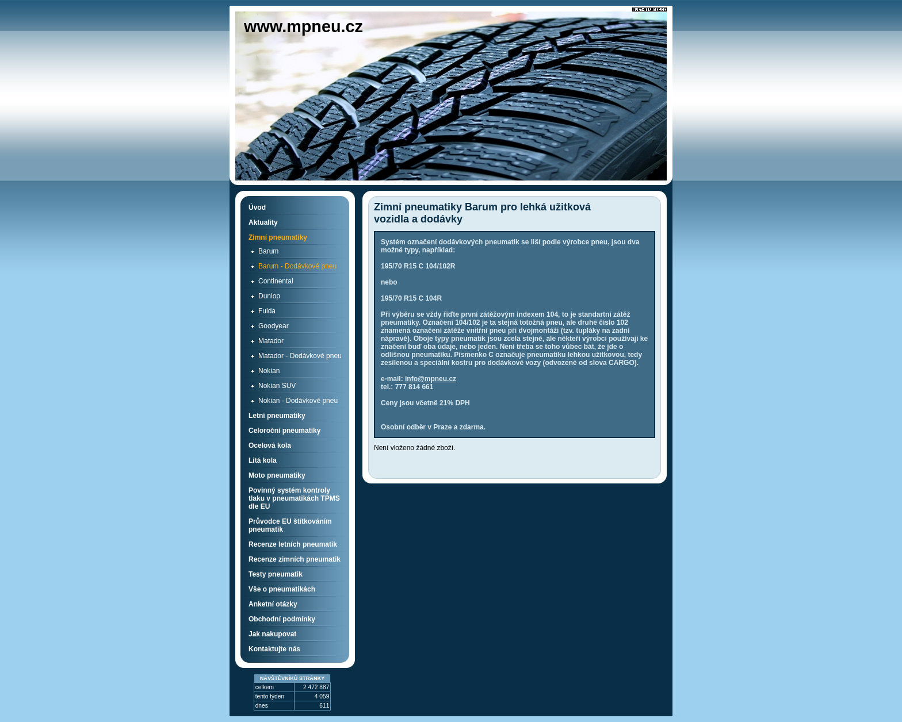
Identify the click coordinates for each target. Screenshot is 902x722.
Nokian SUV (277, 386)
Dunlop (269, 296)
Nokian (269, 371)
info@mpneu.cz (430, 379)
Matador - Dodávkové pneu (300, 356)
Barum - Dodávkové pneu (297, 266)
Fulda (267, 311)
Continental (275, 281)
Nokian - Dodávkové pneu (298, 401)
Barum (268, 251)
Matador (271, 341)
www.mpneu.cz (303, 26)
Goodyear (273, 326)
